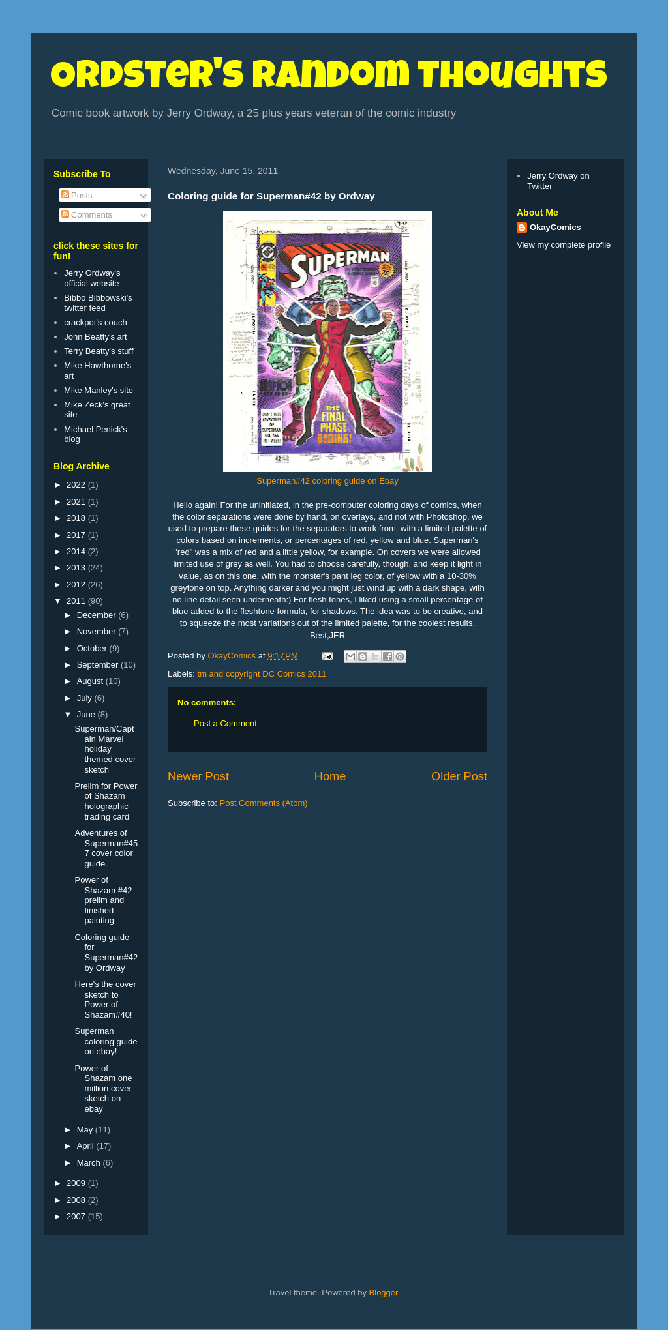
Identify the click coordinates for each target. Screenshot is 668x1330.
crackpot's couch (95, 322)
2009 (77, 1183)
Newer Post (198, 776)
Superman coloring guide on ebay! (105, 1041)
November (98, 631)
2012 (77, 584)
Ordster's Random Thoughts (328, 79)
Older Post (459, 776)
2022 (77, 485)
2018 (77, 518)
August (91, 681)
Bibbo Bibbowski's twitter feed (98, 303)
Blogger (383, 1292)
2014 (77, 551)
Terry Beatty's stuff (98, 351)
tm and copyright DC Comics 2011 (262, 674)
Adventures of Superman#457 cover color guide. (106, 848)
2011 (77, 601)
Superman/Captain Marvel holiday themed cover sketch (105, 749)
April (87, 1146)
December (98, 615)
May (86, 1129)
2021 (77, 502)
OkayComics (555, 227)
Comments (86, 215)
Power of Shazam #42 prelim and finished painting (103, 900)
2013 (77, 567)
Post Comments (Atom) (264, 803)
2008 (77, 1200)
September (99, 665)
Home (330, 776)
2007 (77, 1216)
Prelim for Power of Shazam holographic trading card (105, 801)
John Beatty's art (95, 337)
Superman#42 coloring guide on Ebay (327, 481)
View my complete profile (564, 245)
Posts (77, 195)
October (93, 648)
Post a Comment (225, 723)
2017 (77, 535)
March (90, 1163)
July (86, 698)
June (87, 714)
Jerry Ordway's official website (92, 278)
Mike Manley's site (98, 390)
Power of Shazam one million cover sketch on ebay (103, 1088)
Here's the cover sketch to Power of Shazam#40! (105, 999)
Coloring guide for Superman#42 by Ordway (106, 952)
